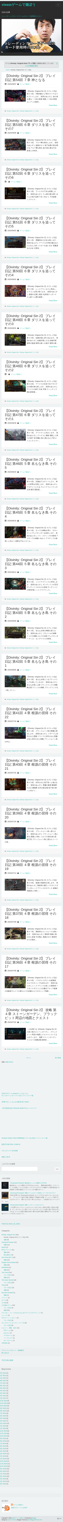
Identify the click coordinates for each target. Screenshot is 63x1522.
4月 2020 (3, 1421)
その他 (4, 1303)
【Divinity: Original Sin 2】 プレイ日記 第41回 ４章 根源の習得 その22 (30, 713)
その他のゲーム (7, 1305)
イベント (4, 1297)
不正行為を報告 (7, 1360)
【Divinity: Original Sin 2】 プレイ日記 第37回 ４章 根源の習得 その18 (30, 914)
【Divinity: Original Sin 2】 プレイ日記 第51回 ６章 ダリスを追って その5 (30, 222)
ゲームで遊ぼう (25, 84)
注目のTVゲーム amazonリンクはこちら (15, 1093)
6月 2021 (3, 1385)
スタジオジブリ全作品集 (10, 1150)
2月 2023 (3, 1375)
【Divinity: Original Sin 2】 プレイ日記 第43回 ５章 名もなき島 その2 (30, 613)
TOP (59, 1518)
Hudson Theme (12, 1520)
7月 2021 (3, 1383)
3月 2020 (3, 1423)
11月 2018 (3, 1463)
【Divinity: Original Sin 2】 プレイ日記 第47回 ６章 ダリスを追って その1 (30, 415)
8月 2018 (3, 1471)
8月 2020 (3, 1411)
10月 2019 (3, 1436)
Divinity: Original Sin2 (13, 111)
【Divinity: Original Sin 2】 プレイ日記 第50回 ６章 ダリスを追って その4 (30, 271)
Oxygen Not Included (8, 1262)
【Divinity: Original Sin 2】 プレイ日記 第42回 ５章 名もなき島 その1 (30, 661)
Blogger (34, 1518)
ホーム (28, 1058)
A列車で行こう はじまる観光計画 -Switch (15, 1102)
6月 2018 (3, 1476)
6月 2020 (3, 1416)
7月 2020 (3, 1413)
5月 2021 (3, 1388)
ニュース (4, 1315)
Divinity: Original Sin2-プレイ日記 (29, 111)
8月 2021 (3, 1380)
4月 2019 (3, 1451)
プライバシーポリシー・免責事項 (13, 1350)
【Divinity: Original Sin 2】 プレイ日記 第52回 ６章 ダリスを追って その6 (30, 173)
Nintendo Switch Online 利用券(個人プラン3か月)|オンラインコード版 (24, 1138)
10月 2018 (3, 1466)
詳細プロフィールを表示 (19, 1507)
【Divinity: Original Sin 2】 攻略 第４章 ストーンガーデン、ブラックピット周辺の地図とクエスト (31, 1014)
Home (7, 70)
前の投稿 (58, 1058)
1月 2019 (3, 1458)
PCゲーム (7, 1330)
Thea (3, 1285)
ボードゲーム (8, 1340)
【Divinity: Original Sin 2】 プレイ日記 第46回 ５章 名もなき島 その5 (30, 463)
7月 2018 (3, 1474)
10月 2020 (3, 1406)
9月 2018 (3, 1469)
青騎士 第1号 (6, 1157)
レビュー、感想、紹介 (9, 1328)
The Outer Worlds (7, 1280)
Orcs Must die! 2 (7, 1257)
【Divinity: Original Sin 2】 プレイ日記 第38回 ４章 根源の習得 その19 (30, 865)
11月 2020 (3, 1403)
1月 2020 (3, 1428)
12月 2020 (3, 1401)
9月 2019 (3, 1438)
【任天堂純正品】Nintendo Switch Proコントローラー (19, 1108)
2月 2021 (3, 1395)
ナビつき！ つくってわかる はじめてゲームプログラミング (21, 1313)
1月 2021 (3, 1398)
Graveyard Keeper (8, 1242)
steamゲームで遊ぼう (19, 4)
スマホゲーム (8, 1335)
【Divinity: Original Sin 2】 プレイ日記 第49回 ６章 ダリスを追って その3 (30, 320)
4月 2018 (3, 1481)
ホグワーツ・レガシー (9, 1318)
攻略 (5, 1240)
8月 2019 (3, 1441)
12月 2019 (3, 1431)
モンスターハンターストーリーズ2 (13, 1323)
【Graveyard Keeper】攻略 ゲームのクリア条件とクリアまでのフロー (33, 1193)
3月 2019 (3, 1453)
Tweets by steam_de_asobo (11, 1224)
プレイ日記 (7, 1275)
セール (4, 1300)
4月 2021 (3, 1390)
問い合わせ (5, 1353)
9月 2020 (3, 1408)
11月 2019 (3, 1433)
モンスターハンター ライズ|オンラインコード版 (17, 1095)
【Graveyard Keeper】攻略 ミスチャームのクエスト (27, 1205)
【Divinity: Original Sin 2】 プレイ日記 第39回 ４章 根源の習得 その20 (30, 813)
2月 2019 (3, 1456)
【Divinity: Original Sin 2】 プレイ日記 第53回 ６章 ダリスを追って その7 (30, 125)
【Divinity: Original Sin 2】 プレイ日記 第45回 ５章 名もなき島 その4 (30, 512)
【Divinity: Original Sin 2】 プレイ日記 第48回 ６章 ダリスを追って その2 (30, 366)
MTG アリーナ (6, 1250)
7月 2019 (3, 1443)
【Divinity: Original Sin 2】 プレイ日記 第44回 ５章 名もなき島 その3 (30, 564)
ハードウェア (8, 1338)
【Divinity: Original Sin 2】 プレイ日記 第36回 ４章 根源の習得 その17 (30, 962)
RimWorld (5, 1267)
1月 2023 (3, 1378)
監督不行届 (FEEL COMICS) (11, 1144)
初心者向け (7, 1255)
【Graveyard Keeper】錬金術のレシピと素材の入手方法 (28, 1183)
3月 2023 (3, 1373)
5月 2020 (3, 1418)
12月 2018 (3, 1461)
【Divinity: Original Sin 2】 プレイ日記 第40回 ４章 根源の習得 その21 (30, 764)
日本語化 (4, 1343)
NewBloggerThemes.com (35, 1520)
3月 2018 (3, 1484)
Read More (53, 105)
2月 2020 (3, 1426)
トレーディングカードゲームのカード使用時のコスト (22, 16)
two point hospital (7, 1292)
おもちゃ (7, 1333)
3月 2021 (3, 1393)
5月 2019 (3, 1448)
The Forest (5, 1272)
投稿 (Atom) (9, 1062)
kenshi (4, 1247)
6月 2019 (3, 1446)
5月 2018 (3, 1479)
